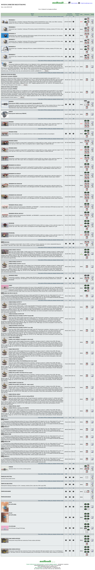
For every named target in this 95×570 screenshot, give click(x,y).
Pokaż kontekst (73, 3)
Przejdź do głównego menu (85, 3)
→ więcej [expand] (45, 71)
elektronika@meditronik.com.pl (41, 565)
